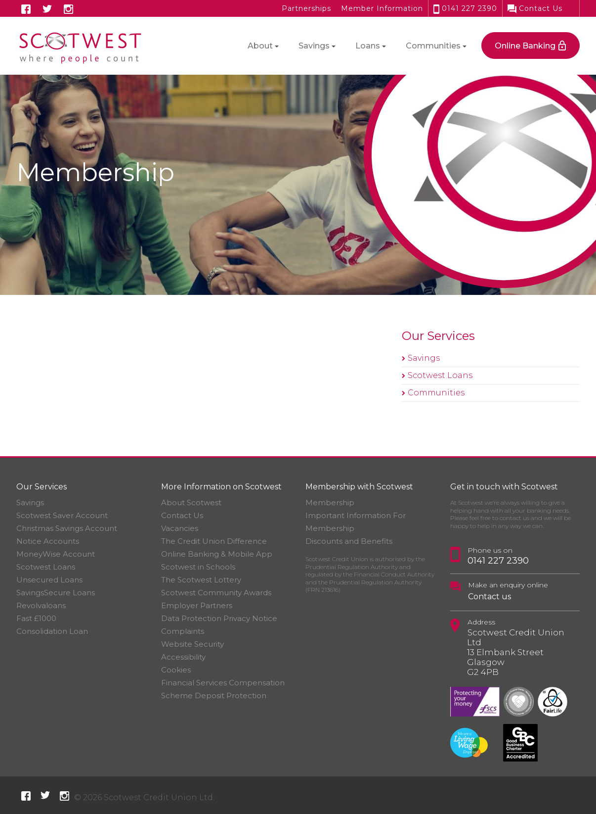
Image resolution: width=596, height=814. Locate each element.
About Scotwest (191, 502)
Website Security (192, 644)
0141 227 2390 (465, 8)
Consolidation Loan (52, 631)
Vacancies (179, 528)
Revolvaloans (41, 605)
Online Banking (525, 45)
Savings (424, 358)
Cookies (176, 669)
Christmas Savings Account (66, 528)
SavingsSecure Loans (55, 592)
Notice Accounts (47, 541)
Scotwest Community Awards (216, 592)
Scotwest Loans (440, 375)
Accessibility (183, 657)
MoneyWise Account (55, 554)
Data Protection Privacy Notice (219, 618)
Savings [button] (314, 45)
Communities (436, 392)
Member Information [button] (382, 8)
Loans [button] (367, 45)
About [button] (260, 45)
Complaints (182, 631)
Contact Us (535, 8)
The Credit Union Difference (214, 541)
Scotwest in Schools (198, 567)
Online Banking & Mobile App (216, 554)
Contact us (489, 596)
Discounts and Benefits (348, 541)
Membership (329, 502)
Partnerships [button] (306, 8)
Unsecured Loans (49, 579)
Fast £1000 (36, 618)
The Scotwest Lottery (201, 579)
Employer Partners (196, 605)
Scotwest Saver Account (62, 515)
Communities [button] (433, 45)
